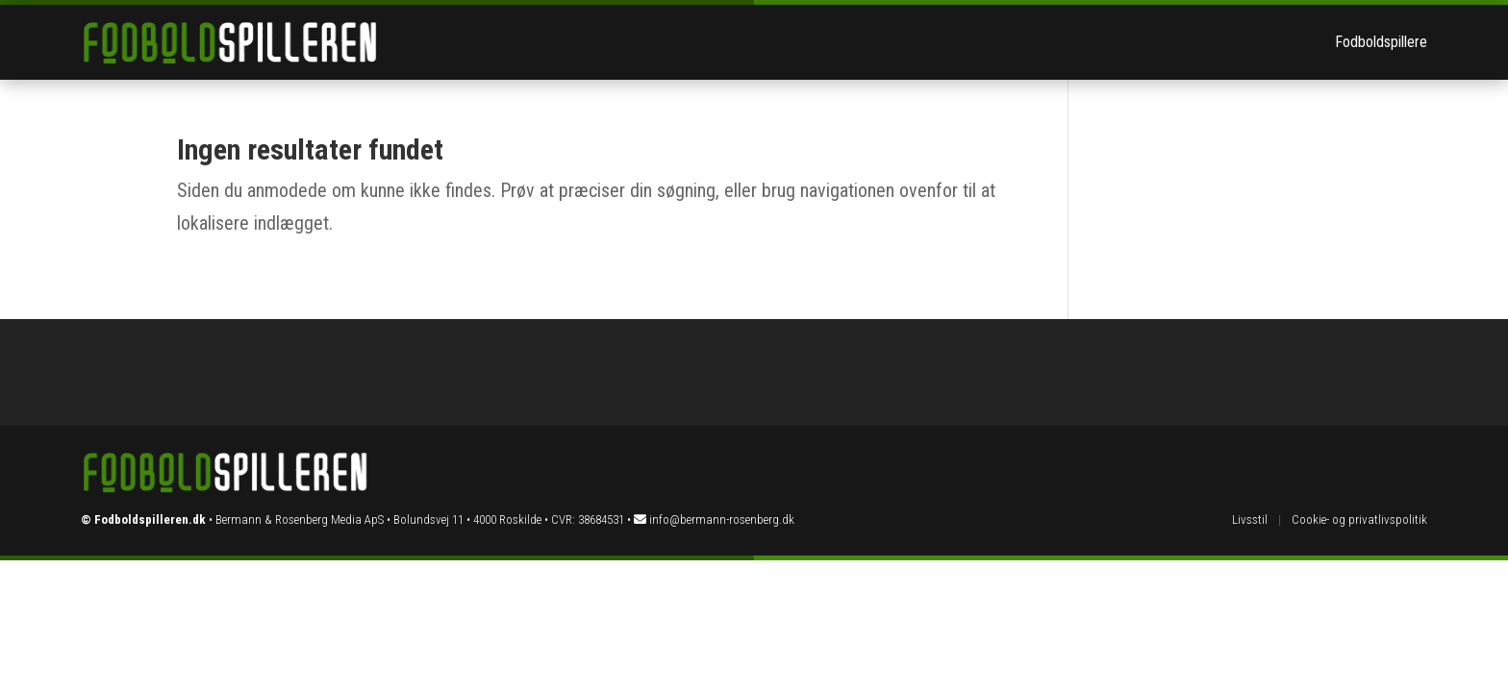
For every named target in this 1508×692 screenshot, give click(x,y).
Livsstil (1250, 519)
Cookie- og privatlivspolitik (1359, 519)
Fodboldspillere (1381, 42)
